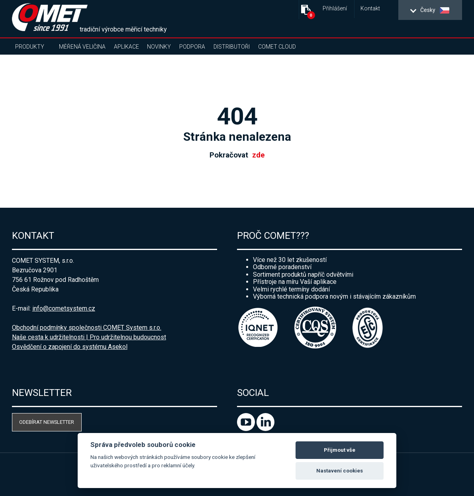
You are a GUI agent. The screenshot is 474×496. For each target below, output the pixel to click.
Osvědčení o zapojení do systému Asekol (69, 346)
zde (258, 155)
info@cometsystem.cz (63, 308)
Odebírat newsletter (46, 422)
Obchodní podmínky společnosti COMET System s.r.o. (86, 327)
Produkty (29, 46)
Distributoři (231, 46)
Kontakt (370, 8)
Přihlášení (335, 8)
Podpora (192, 46)
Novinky (159, 46)
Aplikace (126, 46)
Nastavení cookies (339, 471)
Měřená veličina (82, 46)
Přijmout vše (339, 450)
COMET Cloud (277, 46)
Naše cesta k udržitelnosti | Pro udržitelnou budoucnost (89, 337)
